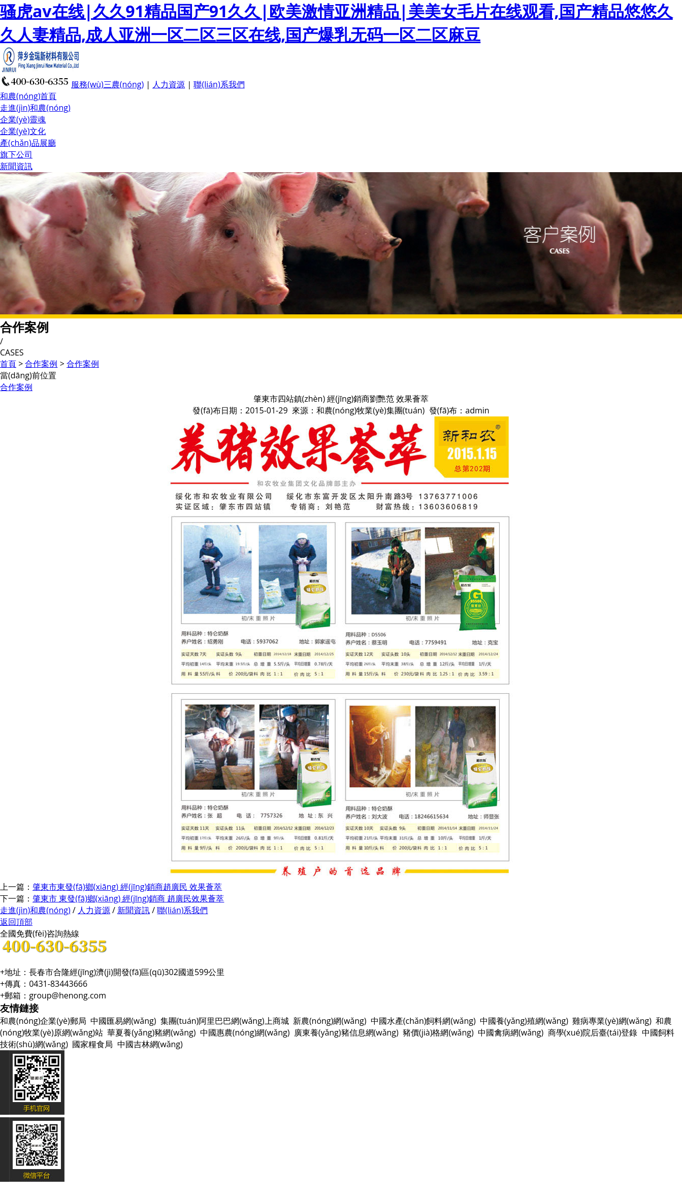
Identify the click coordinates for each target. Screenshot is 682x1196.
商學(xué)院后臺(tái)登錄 (593, 1032)
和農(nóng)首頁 (28, 96)
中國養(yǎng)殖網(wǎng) (524, 1020)
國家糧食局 (92, 1044)
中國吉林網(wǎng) (150, 1044)
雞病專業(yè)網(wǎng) (612, 1020)
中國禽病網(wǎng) (510, 1032)
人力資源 (168, 84)
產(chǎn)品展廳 (28, 142)
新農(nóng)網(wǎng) (330, 1020)
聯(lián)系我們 (218, 84)
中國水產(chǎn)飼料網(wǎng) (423, 1020)
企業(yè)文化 (23, 131)
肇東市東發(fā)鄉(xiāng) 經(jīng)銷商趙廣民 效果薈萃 (127, 886)
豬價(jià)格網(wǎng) (438, 1032)
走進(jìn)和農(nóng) (35, 107)
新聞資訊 (16, 166)
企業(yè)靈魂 (23, 119)
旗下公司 (16, 154)
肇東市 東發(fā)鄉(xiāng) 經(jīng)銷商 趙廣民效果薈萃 (128, 898)
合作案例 (41, 363)
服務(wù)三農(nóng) (107, 84)
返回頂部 (16, 921)
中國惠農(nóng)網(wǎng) (245, 1032)
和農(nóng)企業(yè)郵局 (43, 1020)
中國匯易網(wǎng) (123, 1020)
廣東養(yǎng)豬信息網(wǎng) (346, 1032)
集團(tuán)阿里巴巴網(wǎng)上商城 (224, 1020)
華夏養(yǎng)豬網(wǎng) (151, 1032)
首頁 (8, 363)
